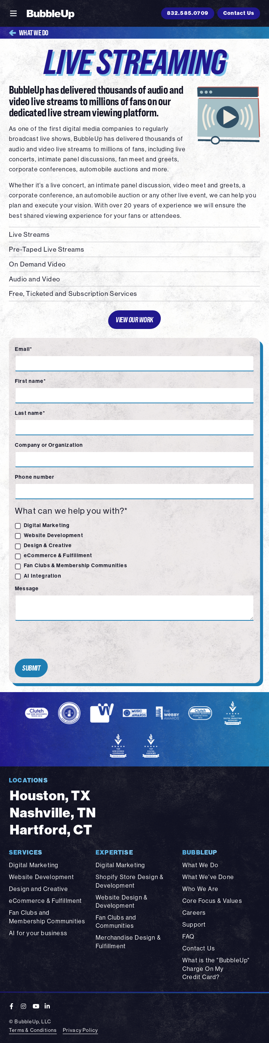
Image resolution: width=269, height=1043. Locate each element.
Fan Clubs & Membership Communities (75, 565)
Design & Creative (48, 545)
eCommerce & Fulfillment (58, 555)
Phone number (34, 477)
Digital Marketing (47, 525)
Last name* (30, 413)
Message (27, 588)
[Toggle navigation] (13, 13)
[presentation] (68, 639)
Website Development (53, 535)
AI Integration (42, 575)
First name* (30, 381)
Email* (23, 349)
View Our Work (134, 319)
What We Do (28, 33)
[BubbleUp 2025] (50, 13)
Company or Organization (49, 445)
